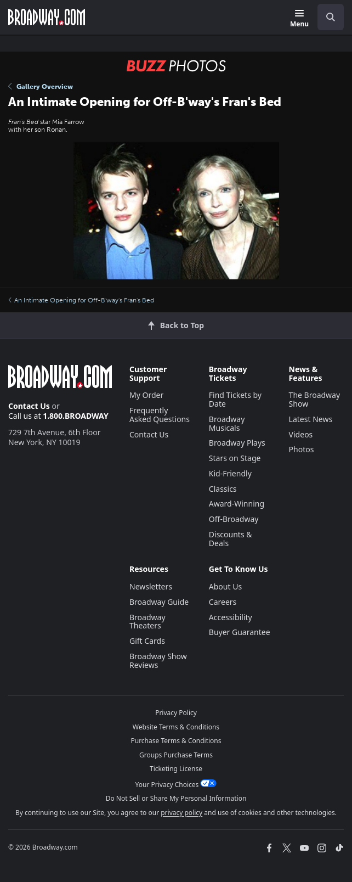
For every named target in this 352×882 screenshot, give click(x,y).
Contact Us (29, 406)
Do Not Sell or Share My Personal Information (176, 798)
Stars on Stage (235, 458)
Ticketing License (176, 768)
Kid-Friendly (230, 473)
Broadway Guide (159, 602)
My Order (146, 395)
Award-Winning (236, 503)
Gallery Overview (40, 87)
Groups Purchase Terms (176, 755)
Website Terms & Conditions (176, 727)
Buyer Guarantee (239, 632)
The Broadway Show (314, 399)
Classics (223, 489)
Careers (222, 602)
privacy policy (181, 812)
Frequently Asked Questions (159, 414)
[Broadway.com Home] (46, 17)
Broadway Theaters (147, 621)
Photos (301, 449)
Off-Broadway (234, 519)
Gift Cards (147, 641)
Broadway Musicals (227, 423)
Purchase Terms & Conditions (175, 740)
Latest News (311, 419)
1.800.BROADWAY (76, 416)
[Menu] (299, 19)
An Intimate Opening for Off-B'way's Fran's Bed (81, 300)
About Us (225, 586)
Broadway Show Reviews (158, 660)
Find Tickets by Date (235, 399)
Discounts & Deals (230, 538)
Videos (301, 434)
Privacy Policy (176, 712)
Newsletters (150, 586)
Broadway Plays (237, 442)
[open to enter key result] (330, 17)
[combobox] (326, 17)
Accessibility (230, 617)
